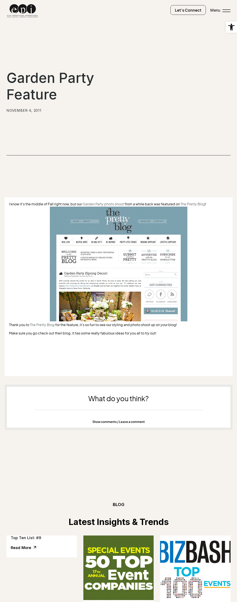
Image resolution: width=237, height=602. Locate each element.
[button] (118, 421)
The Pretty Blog (192, 204)
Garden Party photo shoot (103, 204)
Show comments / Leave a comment (118, 422)
